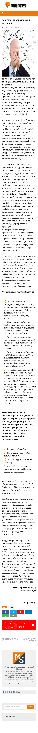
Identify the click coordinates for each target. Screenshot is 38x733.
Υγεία (11, 607)
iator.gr (32, 602)
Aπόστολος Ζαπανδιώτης (23, 587)
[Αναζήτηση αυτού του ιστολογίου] (15, 707)
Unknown (6, 27)
